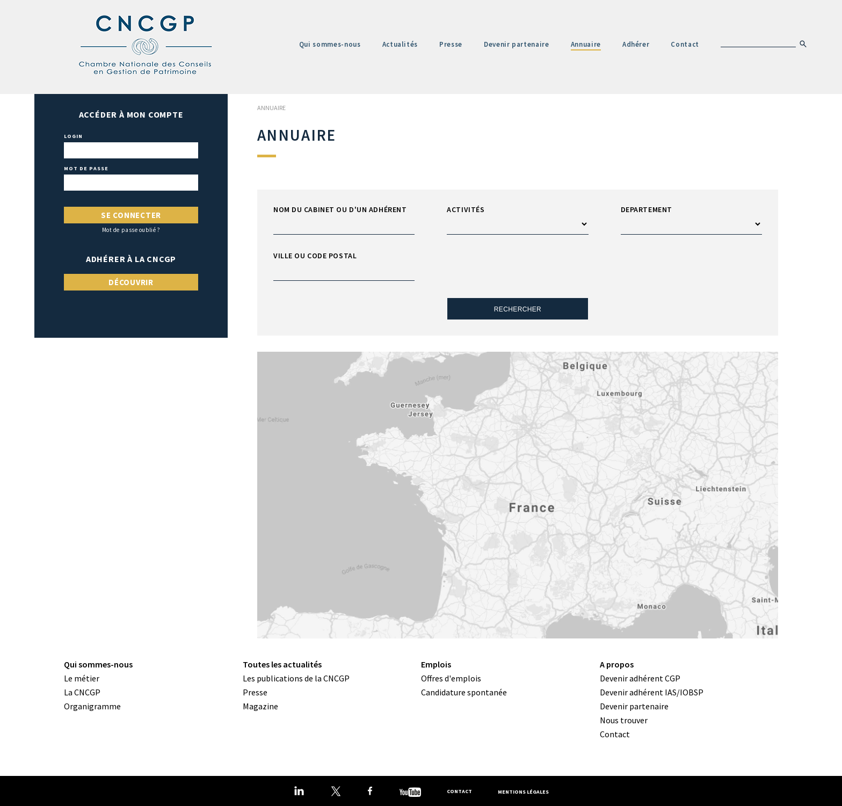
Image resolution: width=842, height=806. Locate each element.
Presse (450, 44)
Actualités (400, 44)
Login (73, 136)
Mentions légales (523, 791)
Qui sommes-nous (330, 44)
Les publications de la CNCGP (296, 678)
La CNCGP (82, 692)
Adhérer (636, 44)
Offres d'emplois (451, 678)
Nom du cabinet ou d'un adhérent (340, 209)
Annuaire (586, 44)
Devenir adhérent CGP (640, 678)
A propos (617, 664)
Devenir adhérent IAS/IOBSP (651, 692)
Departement (646, 209)
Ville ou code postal (315, 255)
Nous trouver (624, 720)
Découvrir (131, 282)
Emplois (436, 664)
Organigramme (92, 706)
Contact (685, 44)
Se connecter (131, 215)
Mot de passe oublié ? (131, 230)
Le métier (81, 678)
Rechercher (517, 309)
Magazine (260, 706)
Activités (465, 209)
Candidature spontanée (464, 692)
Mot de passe (86, 168)
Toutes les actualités (282, 664)
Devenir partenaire (516, 44)
